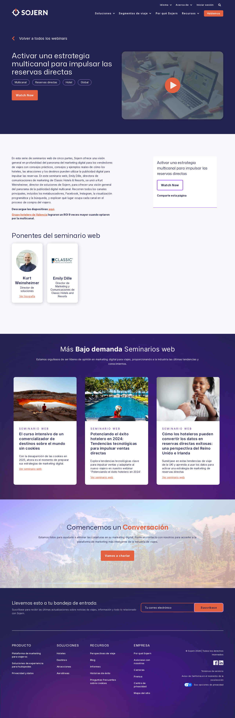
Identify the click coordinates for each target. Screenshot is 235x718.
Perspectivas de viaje (102, 653)
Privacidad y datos (23, 673)
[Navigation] (30, 12)
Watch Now (25, 95)
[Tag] (21, 82)
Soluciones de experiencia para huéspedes (27, 665)
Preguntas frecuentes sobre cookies (103, 681)
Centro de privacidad (140, 685)
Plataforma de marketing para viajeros (26, 655)
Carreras (139, 669)
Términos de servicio (212, 671)
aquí (51, 209)
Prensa (138, 676)
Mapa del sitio (142, 693)
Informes (95, 666)
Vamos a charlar (117, 556)
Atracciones (64, 666)
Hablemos (213, 13)
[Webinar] (45, 399)
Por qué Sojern (142, 653)
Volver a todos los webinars (43, 38)
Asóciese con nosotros (142, 661)
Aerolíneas (63, 673)
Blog (92, 659)
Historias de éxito (100, 673)
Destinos (62, 659)
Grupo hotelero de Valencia (29, 214)
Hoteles (61, 653)
